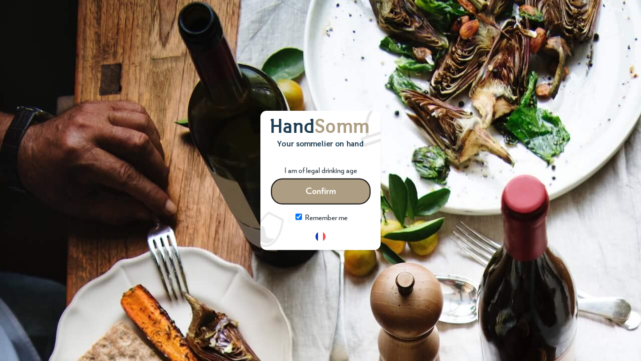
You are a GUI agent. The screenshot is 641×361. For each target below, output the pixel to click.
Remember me (321, 218)
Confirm (320, 191)
